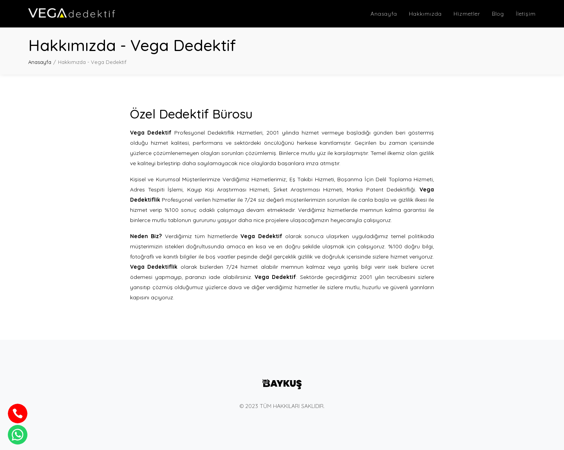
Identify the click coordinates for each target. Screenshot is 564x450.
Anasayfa (384, 13)
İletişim (526, 13)
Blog (498, 13)
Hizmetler (467, 13)
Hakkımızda (425, 13)
